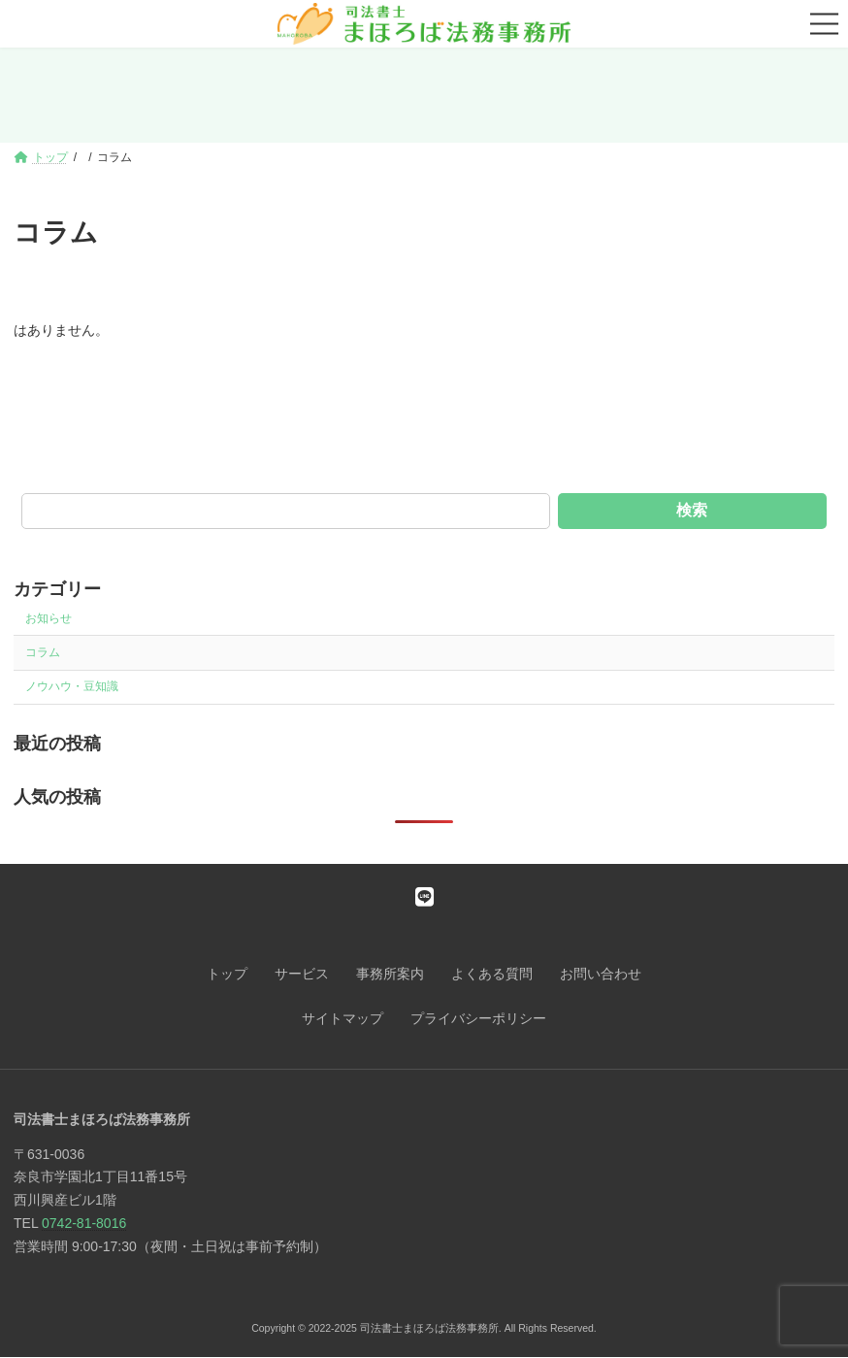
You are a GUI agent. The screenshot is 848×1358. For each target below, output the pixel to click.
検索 (691, 510)
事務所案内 (390, 973)
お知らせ (48, 618)
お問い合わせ (600, 973)
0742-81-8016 (84, 1223)
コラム (42, 652)
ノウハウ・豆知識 (71, 686)
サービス (302, 973)
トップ (227, 973)
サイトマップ (342, 1018)
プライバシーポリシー (478, 1018)
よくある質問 (492, 973)
